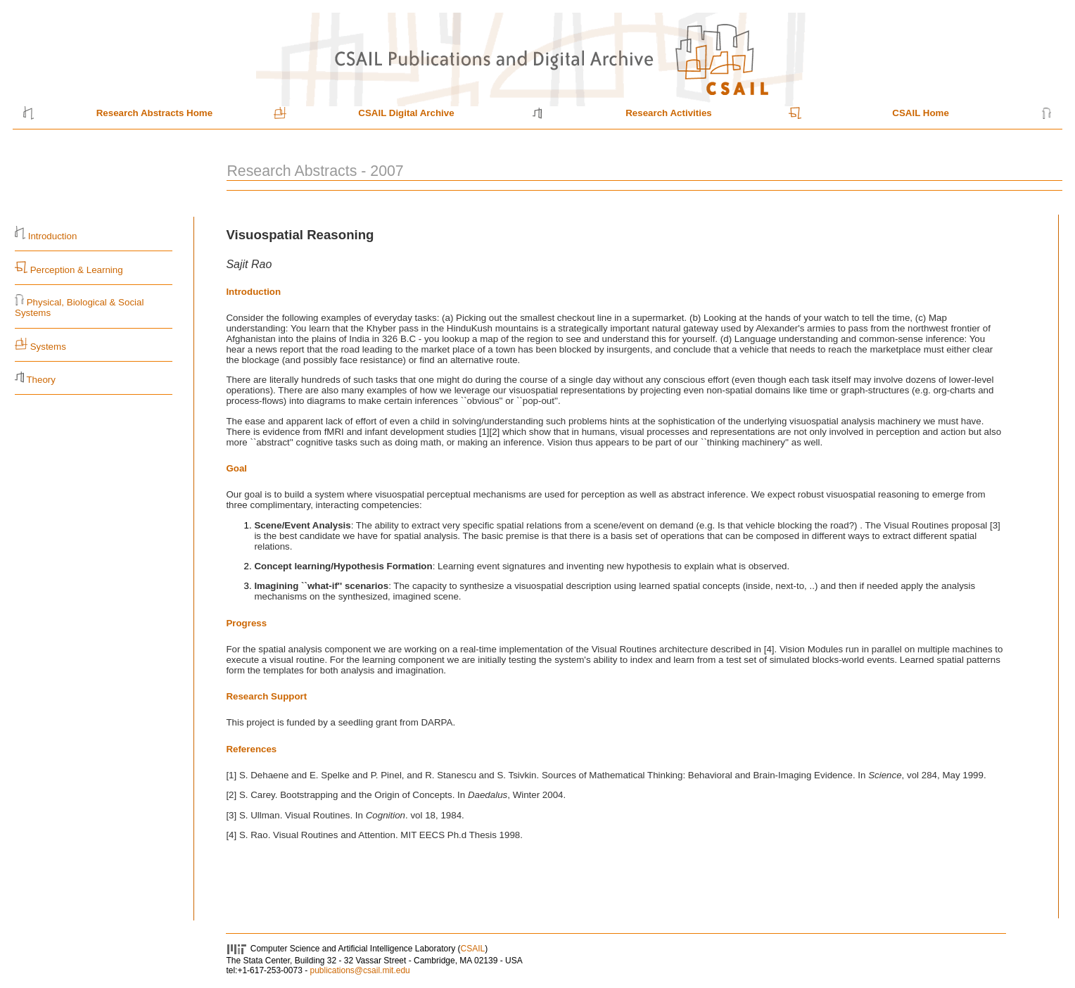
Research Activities (668, 113)
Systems (48, 346)
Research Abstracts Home (154, 113)
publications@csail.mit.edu (359, 970)
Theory (40, 379)
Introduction (52, 236)
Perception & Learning (75, 270)
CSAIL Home (920, 113)
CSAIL (473, 949)
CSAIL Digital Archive (406, 113)
